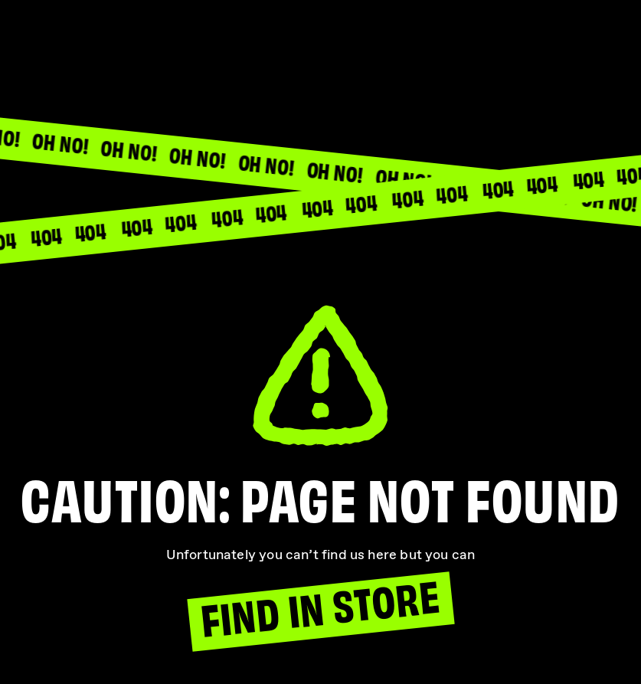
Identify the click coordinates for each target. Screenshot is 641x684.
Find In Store (320, 608)
